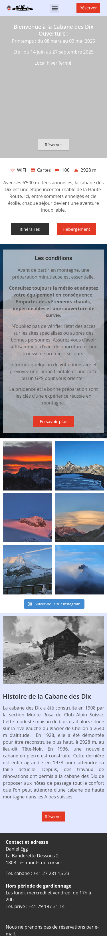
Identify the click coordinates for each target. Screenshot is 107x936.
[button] (54, 8)
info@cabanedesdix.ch (31, 920)
